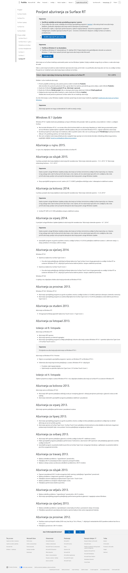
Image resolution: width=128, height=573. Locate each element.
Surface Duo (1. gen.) (25, 42)
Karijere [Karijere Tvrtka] (105, 541)
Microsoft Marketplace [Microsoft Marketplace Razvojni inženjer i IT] (89, 553)
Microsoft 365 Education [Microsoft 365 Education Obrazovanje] (51, 549)
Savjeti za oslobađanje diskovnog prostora (63, 138)
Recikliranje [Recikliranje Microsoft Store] (29, 552)
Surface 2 (21, 55)
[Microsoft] (12, 2)
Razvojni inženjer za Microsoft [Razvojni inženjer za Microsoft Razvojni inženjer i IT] (90, 541)
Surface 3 (21, 52)
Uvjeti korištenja (75, 569)
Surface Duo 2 (23, 38)
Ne (80, 532)
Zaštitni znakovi (84, 569)
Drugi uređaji (21, 35)
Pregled (19, 10)
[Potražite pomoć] (107, 2)
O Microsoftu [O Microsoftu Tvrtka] (106, 543)
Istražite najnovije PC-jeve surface (54, 37)
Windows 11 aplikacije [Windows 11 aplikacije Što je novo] (11, 549)
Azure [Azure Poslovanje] (65, 546)
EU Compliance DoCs (105, 569)
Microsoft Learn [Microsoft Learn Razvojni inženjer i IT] (87, 543)
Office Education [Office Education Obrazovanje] (49, 552)
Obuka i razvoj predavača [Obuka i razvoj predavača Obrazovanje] (51, 555)
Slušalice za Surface (24, 45)
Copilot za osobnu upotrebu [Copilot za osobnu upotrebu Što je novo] (12, 543)
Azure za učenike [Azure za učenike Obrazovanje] (49, 560)
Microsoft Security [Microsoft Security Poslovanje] (68, 543)
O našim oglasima (94, 569)
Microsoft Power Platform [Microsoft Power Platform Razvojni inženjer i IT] (89, 556)
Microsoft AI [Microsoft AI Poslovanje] (66, 541)
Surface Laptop (22, 22)
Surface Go (20, 26)
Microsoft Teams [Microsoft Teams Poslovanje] (67, 560)
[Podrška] (23, 2)
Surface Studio (21, 14)
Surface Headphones (25, 48)
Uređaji (52, 2)
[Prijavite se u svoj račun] (117, 2)
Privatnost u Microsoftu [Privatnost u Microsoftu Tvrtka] (108, 546)
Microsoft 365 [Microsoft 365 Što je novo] (9, 546)
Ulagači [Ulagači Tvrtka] (105, 549)
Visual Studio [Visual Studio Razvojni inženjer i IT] (87, 562)
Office (38, 2)
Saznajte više (47, 56)
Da (69, 532)
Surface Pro (20, 18)
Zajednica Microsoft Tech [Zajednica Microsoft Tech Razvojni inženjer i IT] (89, 551)
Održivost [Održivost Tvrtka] (105, 552)
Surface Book (21, 31)
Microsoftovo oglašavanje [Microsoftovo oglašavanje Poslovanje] (69, 555)
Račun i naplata (61, 2)
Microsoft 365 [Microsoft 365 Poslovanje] (67, 552)
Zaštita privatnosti (66, 569)
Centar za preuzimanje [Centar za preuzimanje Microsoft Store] (31, 543)
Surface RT (22, 59)
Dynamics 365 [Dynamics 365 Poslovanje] (67, 549)
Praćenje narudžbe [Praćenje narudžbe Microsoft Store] (31, 549)
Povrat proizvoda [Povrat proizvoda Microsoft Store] (30, 546)
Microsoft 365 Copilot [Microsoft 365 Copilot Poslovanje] (68, 558)
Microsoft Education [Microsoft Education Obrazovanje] (50, 541)
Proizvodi (44, 2)
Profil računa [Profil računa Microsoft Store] (29, 541)
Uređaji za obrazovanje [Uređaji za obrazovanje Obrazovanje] (51, 543)
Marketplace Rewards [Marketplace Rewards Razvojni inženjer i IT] (89, 559)
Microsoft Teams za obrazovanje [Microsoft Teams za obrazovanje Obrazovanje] (53, 546)
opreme (90, 24)
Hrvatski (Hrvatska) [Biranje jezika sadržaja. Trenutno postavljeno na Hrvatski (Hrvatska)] (13, 567)
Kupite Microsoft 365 (81, 2)
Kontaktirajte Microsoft (54, 569)
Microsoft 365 (31, 2)
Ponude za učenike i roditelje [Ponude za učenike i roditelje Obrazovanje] (52, 558)
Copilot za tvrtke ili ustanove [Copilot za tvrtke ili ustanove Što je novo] (12, 541)
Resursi (70, 2)
